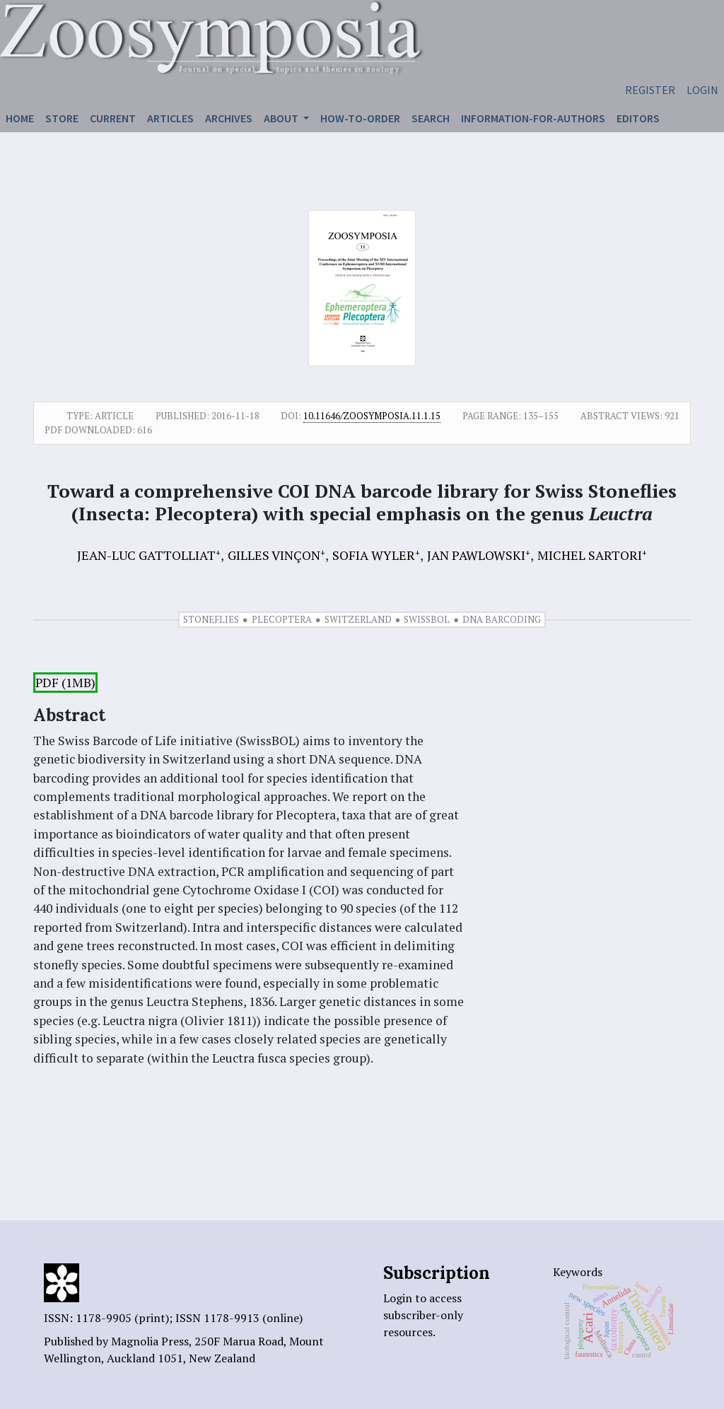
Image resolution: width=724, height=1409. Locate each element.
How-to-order (360, 118)
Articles (170, 118)
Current (113, 118)
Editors (638, 118)
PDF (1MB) (65, 682)
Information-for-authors (533, 118)
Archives (228, 118)
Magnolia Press (150, 1341)
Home (20, 118)
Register (650, 90)
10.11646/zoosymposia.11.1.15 (371, 415)
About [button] (282, 118)
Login (702, 90)
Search (430, 118)
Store (61, 118)
